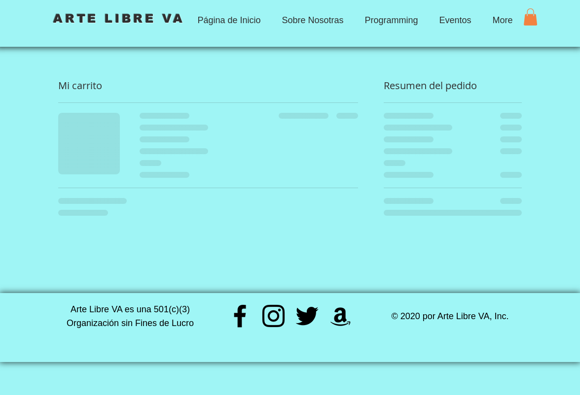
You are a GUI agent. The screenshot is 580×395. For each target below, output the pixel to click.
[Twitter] (307, 316)
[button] (530, 17)
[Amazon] (341, 316)
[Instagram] (273, 316)
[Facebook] (240, 316)
